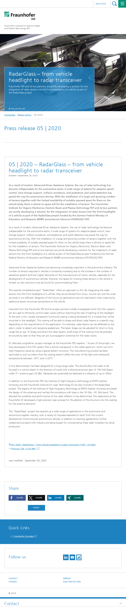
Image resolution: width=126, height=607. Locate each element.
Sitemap (13, 582)
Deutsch (101, 4)
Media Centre (24, 115)
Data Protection (72, 582)
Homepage (9, 115)
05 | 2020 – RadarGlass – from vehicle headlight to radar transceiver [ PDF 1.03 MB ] (53, 445)
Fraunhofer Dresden (24, 536)
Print (36, 507)
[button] (17, 498)
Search (114, 3)
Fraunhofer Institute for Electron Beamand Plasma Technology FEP (22, 27)
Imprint (67, 578)
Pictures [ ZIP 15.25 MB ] (24, 448)
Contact (13, 578)
